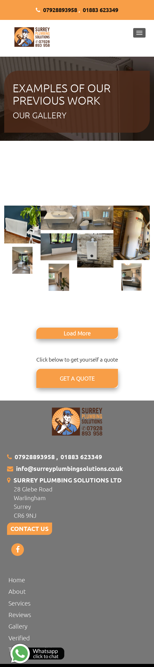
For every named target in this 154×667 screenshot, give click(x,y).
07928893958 (60, 9)
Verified (19, 637)
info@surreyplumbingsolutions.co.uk (69, 468)
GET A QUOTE (77, 378)
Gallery (17, 626)
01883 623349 (100, 9)
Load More (77, 333)
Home (16, 579)
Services (19, 603)
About (17, 591)
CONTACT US (29, 528)
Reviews (19, 614)
